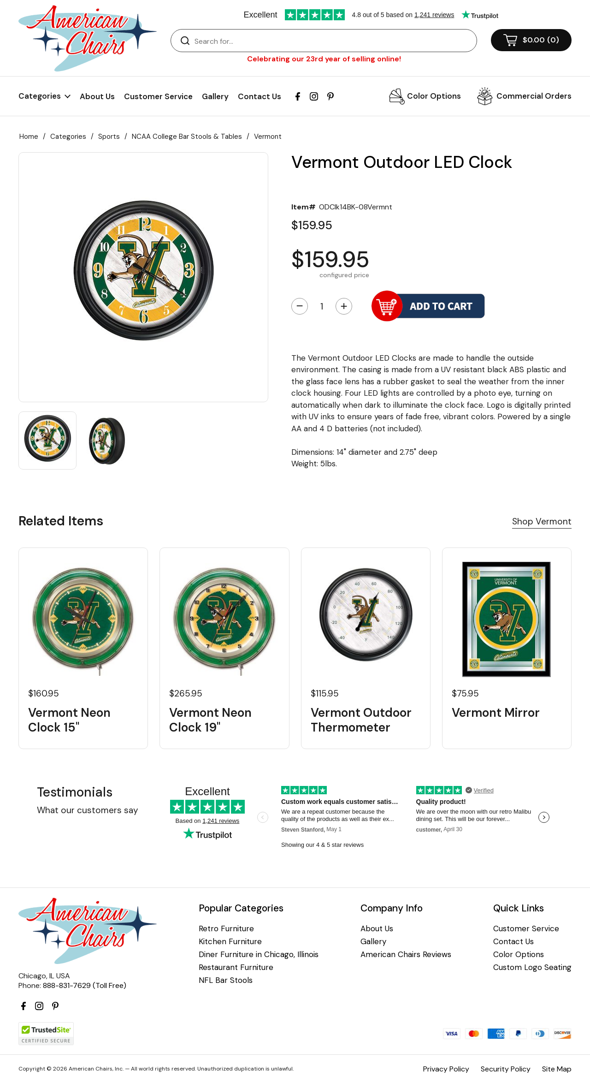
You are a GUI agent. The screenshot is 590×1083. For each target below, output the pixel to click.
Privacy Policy (446, 1069)
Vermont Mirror (496, 713)
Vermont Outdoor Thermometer (361, 720)
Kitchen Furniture (230, 942)
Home (28, 136)
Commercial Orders (534, 96)
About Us (97, 96)
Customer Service (158, 96)
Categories (68, 136)
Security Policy (506, 1069)
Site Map (557, 1069)
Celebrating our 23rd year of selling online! (324, 59)
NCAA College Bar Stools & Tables (187, 136)
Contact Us (259, 96)
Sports (109, 136)
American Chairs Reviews (405, 954)
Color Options (434, 96)
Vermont (268, 136)
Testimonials (74, 792)
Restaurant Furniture (236, 967)
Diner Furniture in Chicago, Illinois (259, 954)
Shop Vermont (542, 521)
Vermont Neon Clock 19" (210, 720)
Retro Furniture (226, 929)
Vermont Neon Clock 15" (69, 720)
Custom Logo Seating (532, 967)
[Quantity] (322, 306)
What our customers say (87, 810)
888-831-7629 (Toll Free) (84, 985)
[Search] (333, 41)
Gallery (215, 96)
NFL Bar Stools (226, 980)
